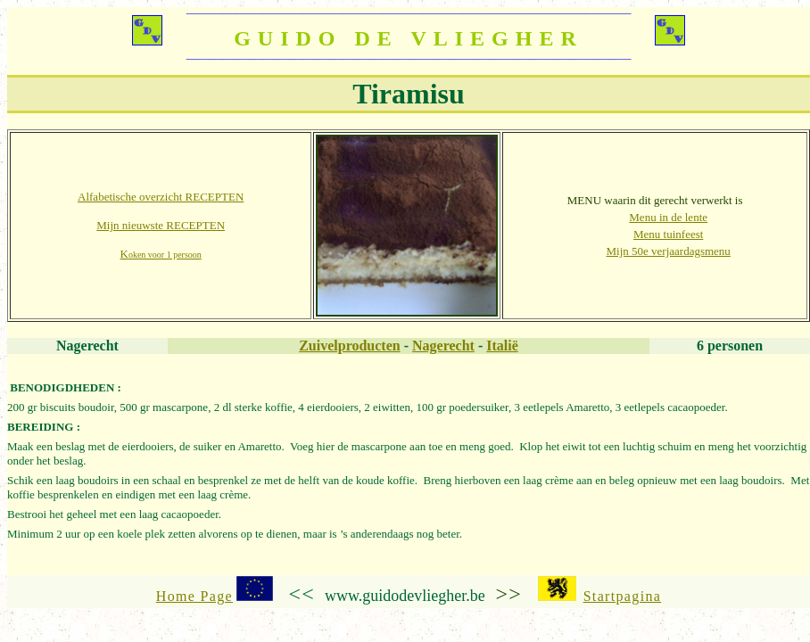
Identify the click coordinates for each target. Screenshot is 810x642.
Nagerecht (443, 345)
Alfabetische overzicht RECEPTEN (161, 196)
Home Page (194, 596)
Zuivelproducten (350, 345)
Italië (502, 345)
